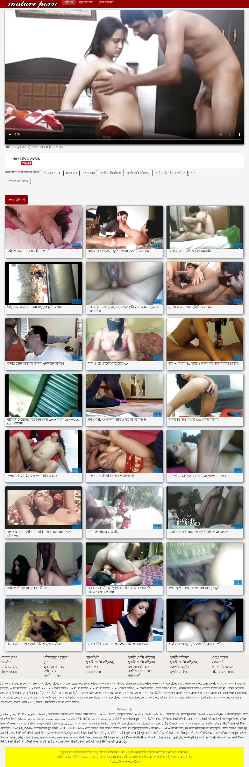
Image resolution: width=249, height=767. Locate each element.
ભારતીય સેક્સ (47, 737)
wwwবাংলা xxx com (196, 683)
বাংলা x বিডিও (29, 697)
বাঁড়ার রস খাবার (51, 172)
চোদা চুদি (5, 728)
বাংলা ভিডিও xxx (150, 718)
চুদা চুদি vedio (13, 692)
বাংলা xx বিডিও (47, 697)
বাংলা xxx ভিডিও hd (159, 697)
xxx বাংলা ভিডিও (79, 688)
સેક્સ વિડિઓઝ (75, 728)
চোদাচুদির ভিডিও (212, 723)
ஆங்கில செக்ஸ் (65, 718)
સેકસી (201, 714)
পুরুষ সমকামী (105, 2)
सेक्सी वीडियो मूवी (16, 741)
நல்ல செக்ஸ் (38, 714)
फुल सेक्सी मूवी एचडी (195, 728)
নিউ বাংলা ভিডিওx (50, 692)
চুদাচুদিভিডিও (112, 732)
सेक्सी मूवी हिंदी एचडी (194, 737)
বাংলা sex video (132, 692)
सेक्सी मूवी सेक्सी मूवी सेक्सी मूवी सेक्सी (220, 718)
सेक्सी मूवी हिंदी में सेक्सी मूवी (106, 737)
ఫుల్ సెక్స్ (178, 737)
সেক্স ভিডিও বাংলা (58, 714)
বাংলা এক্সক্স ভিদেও (18, 180)
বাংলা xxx (23, 714)
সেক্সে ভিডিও (229, 728)
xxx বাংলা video (38, 688)
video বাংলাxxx (61, 683)
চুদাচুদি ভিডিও (125, 714)
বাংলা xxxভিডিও (203, 697)
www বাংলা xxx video (138, 683)
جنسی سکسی (8, 714)
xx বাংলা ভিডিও (19, 688)
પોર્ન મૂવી (211, 737)
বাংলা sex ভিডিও (152, 692)
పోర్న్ (20, 737)
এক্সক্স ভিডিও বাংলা (165, 688)
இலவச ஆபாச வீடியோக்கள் (36, 718)
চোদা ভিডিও (31, 737)
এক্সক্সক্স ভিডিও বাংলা (213, 688)
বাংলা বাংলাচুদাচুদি (189, 723)
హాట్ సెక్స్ (121, 741)
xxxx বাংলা (194, 718)
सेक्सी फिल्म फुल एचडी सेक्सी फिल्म (74, 737)
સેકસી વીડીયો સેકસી (159, 737)
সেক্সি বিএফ (173, 714)
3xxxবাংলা (25, 683)
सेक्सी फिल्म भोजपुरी (36, 741)
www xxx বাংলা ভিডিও (111, 683)
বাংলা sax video (112, 692)
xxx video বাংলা (131, 723)
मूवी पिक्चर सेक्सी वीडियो (174, 718)
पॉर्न (12, 732)
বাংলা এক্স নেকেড (224, 697)
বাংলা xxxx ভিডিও (182, 697)
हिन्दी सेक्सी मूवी (87, 741)
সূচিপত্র (69, 2)
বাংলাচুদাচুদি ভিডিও (139, 728)
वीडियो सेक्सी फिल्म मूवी (92, 732)
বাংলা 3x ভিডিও (71, 692)
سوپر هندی (67, 723)
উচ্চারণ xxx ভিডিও (32, 4)
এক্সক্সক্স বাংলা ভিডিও (189, 688)
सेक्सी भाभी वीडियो (24, 732)
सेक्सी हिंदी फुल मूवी (105, 741)
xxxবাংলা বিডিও (145, 688)
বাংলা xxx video (111, 697)
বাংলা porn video (91, 692)
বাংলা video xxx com (234, 692)
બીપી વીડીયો (83, 718)
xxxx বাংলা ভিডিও (100, 688)
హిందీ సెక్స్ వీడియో (22, 728)
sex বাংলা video (42, 683)
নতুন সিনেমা (86, 2)
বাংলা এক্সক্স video (24, 702)
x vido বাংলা (216, 683)
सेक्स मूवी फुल (224, 737)
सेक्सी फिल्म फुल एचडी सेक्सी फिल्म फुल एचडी (57, 732)
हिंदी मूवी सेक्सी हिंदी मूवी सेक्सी (136, 732)
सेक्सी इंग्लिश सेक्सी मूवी (227, 732)
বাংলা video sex (193, 692)
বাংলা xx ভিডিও (67, 697)
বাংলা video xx (212, 692)
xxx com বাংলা (107, 714)
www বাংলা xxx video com (167, 683)
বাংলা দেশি (81, 723)
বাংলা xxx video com (134, 697)
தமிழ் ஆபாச (56, 741)
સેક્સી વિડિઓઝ (205, 732)
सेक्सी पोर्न (116, 723)
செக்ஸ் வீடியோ (216, 714)
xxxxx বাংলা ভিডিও (123, 688)
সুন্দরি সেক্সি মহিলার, (138, 172)
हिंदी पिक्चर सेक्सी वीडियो (134, 737)
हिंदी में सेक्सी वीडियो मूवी (127, 718)
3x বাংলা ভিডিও (9, 683)
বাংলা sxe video (173, 692)
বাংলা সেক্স (71, 172)
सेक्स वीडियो (71, 741)
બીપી (62, 728)
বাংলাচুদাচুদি (234, 714)
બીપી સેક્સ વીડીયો (163, 732)
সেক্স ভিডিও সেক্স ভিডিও (83, 714)
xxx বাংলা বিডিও (58, 688)
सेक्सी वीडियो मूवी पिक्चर (46, 728)
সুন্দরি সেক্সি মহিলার (111, 172)
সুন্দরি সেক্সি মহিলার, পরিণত (169, 172)
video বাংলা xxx (151, 723)
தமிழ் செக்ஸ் (170, 723)
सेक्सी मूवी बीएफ (188, 714)
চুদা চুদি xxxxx (30, 692)
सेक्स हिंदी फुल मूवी (184, 732)
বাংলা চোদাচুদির (26, 723)
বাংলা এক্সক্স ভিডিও (46, 702)
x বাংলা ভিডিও (233, 683)
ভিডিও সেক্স (119, 728)
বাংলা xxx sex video (89, 697)
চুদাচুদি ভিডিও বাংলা (48, 723)
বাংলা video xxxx (10, 697)
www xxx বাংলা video (84, 683)
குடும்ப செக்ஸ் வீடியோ (149, 714)
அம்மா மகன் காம (103, 718)
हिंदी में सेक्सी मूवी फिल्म (234, 723)
